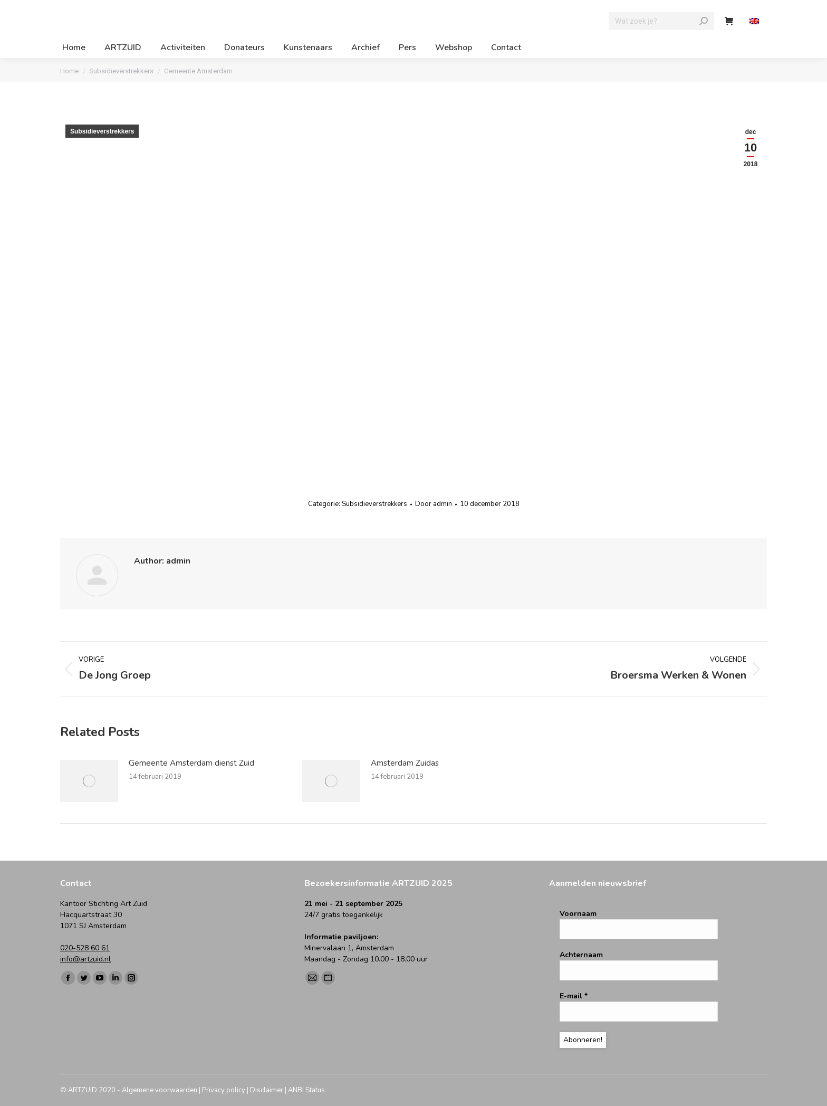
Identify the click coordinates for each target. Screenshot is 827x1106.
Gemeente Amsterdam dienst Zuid (191, 763)
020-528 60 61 (85, 948)
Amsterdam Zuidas (405, 763)
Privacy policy (223, 1090)
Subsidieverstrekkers (102, 131)
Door (433, 504)
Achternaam (581, 955)
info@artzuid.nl (85, 959)
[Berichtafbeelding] (89, 781)
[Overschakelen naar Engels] (755, 21)
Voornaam (578, 914)
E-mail (574, 996)
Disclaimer (266, 1090)
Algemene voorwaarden (159, 1090)
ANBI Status (306, 1090)
